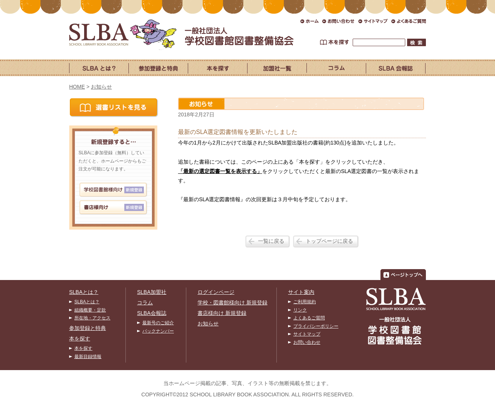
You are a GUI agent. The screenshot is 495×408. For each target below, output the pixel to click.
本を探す (79, 339)
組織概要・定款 (90, 310)
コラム (145, 303)
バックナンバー (158, 331)
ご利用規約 (304, 301)
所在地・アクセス (92, 318)
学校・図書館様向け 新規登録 (232, 303)
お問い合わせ (306, 342)
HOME (77, 87)
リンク (300, 310)
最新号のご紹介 (158, 322)
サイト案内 (301, 292)
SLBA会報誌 (151, 313)
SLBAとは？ (83, 292)
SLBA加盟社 (151, 292)
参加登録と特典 (87, 328)
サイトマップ (306, 334)
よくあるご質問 (309, 318)
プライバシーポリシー (315, 326)
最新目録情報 (87, 356)
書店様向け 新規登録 (222, 313)
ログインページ (216, 292)
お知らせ (101, 87)
